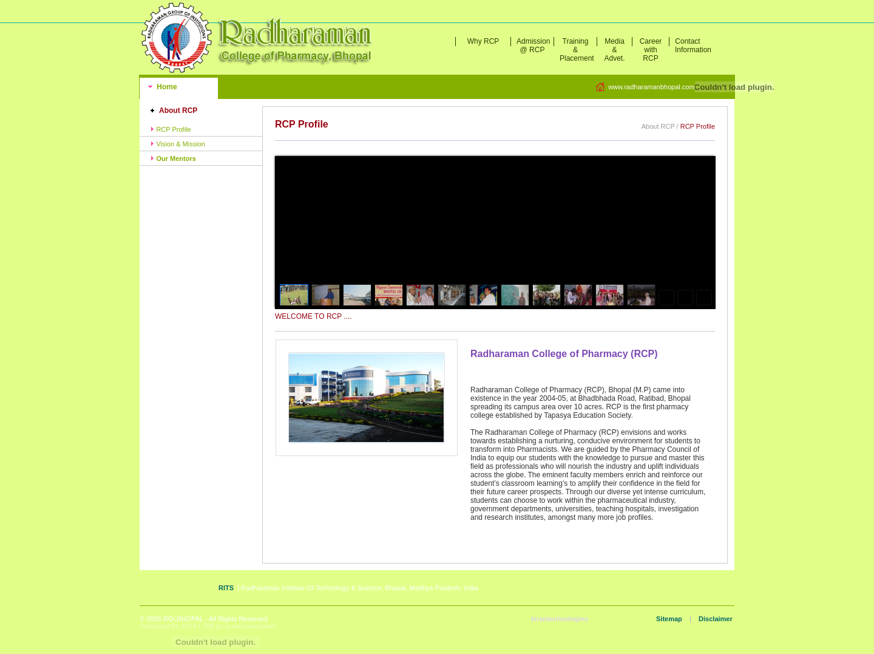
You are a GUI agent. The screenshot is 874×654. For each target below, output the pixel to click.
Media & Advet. (614, 50)
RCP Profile (171, 129)
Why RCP (483, 41)
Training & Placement (577, 50)
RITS (226, 587)
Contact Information (690, 45)
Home (166, 87)
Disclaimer (716, 618)
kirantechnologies (559, 618)
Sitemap (669, 618)
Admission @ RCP (533, 45)
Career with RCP (651, 50)
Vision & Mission (178, 144)
